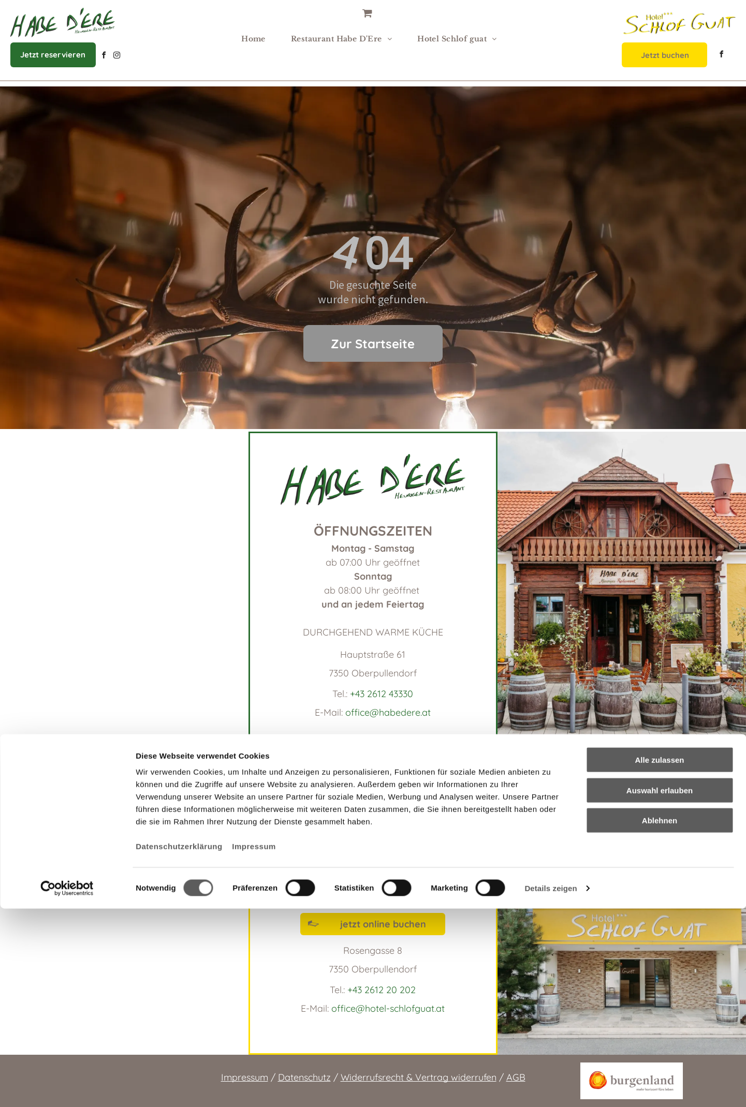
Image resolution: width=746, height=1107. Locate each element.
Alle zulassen (659, 958)
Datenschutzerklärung (179, 1044)
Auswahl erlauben (659, 988)
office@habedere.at (388, 712)
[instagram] (116, 56)
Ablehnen (659, 1018)
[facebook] (103, 56)
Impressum (254, 1044)
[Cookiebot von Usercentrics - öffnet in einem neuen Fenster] (67, 1087)
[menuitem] (257, 39)
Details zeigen (550, 1086)
